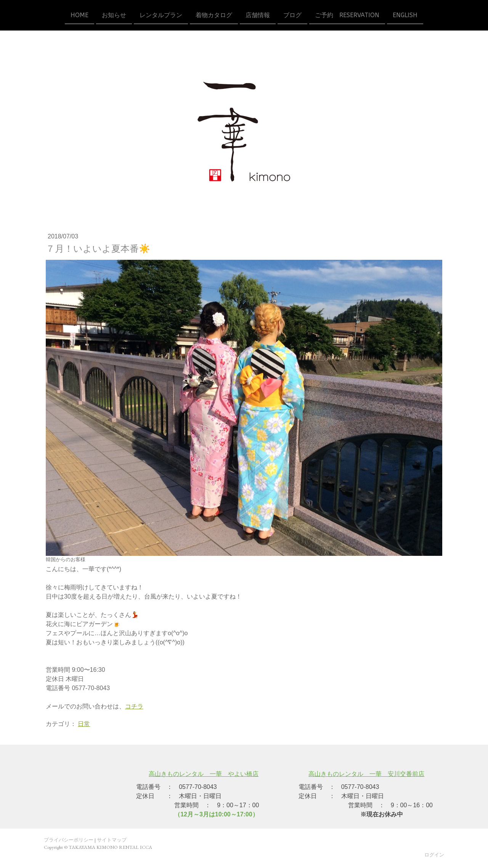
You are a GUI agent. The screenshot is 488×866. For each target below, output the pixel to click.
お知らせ (114, 14)
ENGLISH (405, 14)
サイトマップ (112, 840)
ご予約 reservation (347, 14)
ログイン (434, 855)
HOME (79, 14)
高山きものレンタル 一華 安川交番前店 (366, 774)
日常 (84, 724)
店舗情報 (258, 14)
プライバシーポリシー (68, 840)
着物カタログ (214, 14)
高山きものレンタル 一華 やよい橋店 (203, 774)
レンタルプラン (161, 14)
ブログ (292, 14)
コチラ (134, 706)
